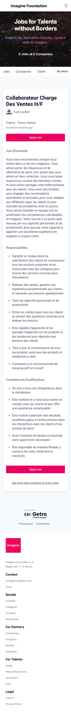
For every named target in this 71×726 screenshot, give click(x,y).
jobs (6, 71)
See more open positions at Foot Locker (35, 482)
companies (23, 71)
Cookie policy (42, 523)
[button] (6, 6)
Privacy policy (26, 523)
